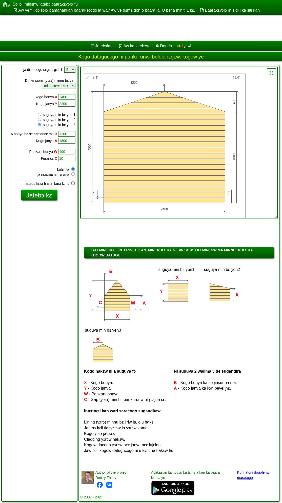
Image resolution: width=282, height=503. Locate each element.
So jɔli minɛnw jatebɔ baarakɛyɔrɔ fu (45, 4)
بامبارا (184, 46)
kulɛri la (66, 169)
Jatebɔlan (104, 46)
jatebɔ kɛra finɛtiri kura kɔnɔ (50, 184)
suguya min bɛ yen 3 (56, 125)
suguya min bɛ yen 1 (56, 115)
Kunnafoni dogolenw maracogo (253, 475)
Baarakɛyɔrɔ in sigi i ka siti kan (232, 10)
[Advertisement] (136, 27)
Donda (166, 46)
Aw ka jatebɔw (136, 46)
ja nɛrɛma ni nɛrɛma (56, 174)
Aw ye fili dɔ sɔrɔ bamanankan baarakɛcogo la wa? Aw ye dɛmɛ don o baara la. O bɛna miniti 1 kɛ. (106, 10)
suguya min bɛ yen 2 (56, 120)
